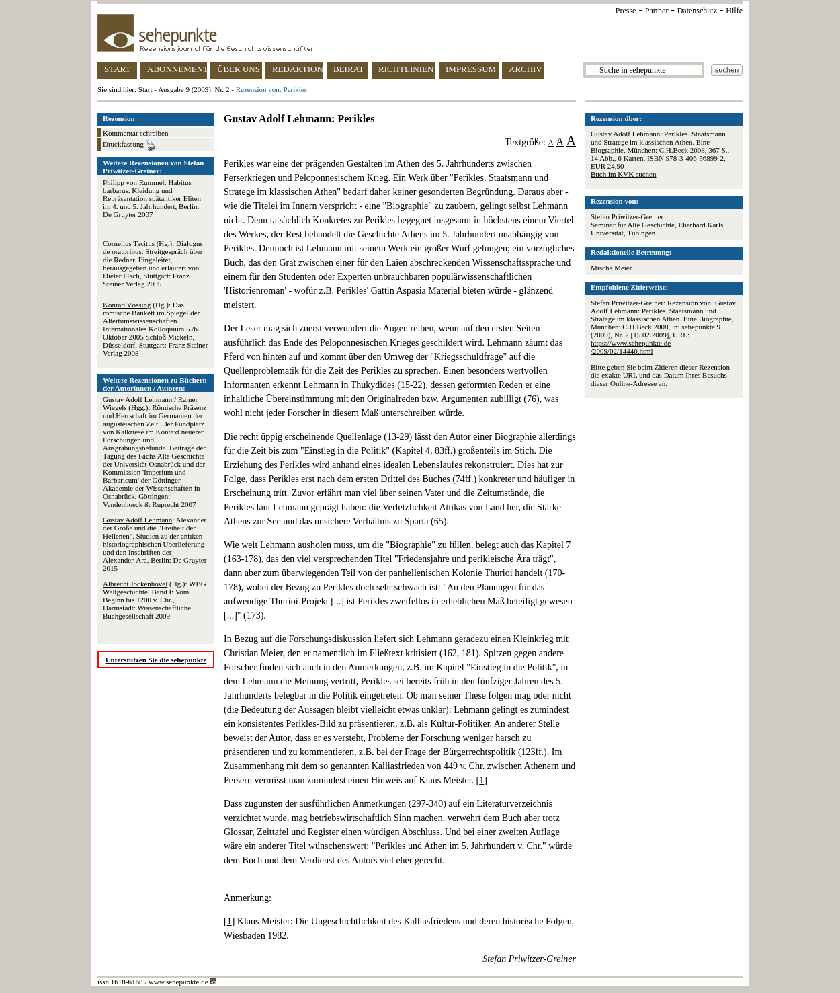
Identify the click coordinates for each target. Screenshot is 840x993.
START (117, 69)
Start (145, 89)
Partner (657, 10)
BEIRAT (348, 69)
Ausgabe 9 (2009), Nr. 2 (193, 89)
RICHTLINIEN (405, 69)
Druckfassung (129, 145)
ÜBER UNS (238, 69)
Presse (626, 10)
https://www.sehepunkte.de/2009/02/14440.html (631, 347)
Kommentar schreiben (135, 133)
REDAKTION (297, 69)
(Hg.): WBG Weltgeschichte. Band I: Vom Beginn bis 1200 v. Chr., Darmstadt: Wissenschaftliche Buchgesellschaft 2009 (154, 600)
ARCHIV (525, 69)
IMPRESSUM (471, 69)
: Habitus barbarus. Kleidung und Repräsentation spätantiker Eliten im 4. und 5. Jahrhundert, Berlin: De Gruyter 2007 (152, 198)
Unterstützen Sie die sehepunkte (156, 660)
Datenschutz (697, 10)
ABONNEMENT (177, 69)
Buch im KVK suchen (623, 174)
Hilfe (734, 10)
